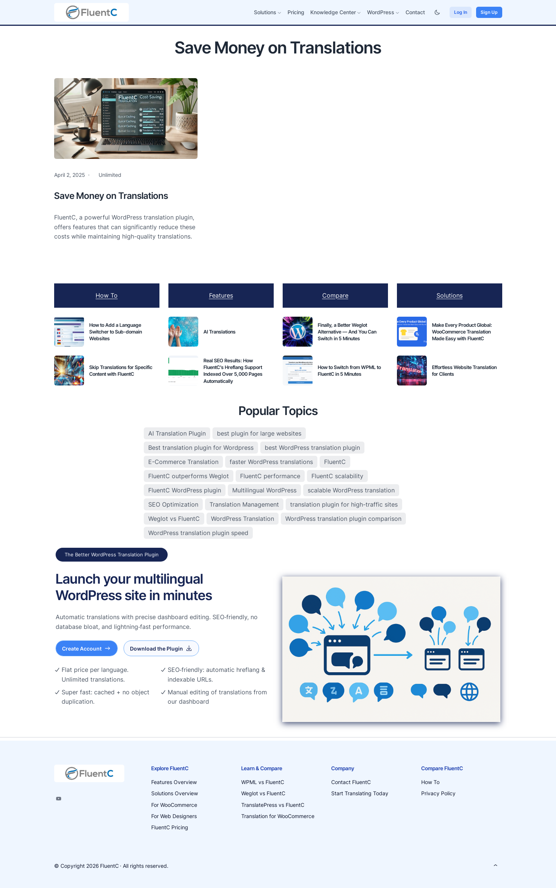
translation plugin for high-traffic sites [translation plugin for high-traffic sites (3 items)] (344, 504)
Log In (460, 12)
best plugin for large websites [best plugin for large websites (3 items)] (259, 433)
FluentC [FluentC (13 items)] (335, 461)
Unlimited (110, 175)
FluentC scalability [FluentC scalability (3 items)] (337, 476)
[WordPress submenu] (397, 12)
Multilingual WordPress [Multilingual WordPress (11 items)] (264, 490)
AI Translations (220, 332)
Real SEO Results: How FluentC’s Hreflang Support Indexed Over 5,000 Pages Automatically (233, 370)
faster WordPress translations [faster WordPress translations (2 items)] (271, 461)
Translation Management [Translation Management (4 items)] (244, 504)
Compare (335, 295)
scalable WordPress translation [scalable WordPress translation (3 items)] (351, 490)
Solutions (450, 295)
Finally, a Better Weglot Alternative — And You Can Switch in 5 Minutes (347, 331)
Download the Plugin (161, 648)
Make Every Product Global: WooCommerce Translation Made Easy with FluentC (462, 331)
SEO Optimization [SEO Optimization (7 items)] (173, 504)
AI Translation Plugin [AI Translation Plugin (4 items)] (177, 433)
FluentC (109, 866)
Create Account (86, 648)
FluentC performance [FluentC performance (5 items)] (270, 476)
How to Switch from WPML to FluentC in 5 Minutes (349, 370)
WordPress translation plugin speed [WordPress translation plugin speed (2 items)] (198, 533)
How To (107, 295)
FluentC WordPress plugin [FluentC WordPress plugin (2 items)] (184, 490)
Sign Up (489, 12)
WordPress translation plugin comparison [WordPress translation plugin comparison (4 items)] (343, 518)
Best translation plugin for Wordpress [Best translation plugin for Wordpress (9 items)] (201, 447)
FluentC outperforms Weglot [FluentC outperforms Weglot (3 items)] (188, 476)
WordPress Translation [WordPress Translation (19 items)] (242, 518)
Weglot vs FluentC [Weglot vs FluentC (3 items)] (174, 518)
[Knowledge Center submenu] (359, 12)
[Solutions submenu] (279, 12)
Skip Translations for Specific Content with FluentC (120, 370)
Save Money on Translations (111, 195)
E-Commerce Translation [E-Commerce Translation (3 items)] (183, 461)
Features (221, 295)
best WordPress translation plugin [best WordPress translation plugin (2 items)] (312, 447)
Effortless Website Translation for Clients (464, 370)
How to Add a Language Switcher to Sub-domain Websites (115, 331)
